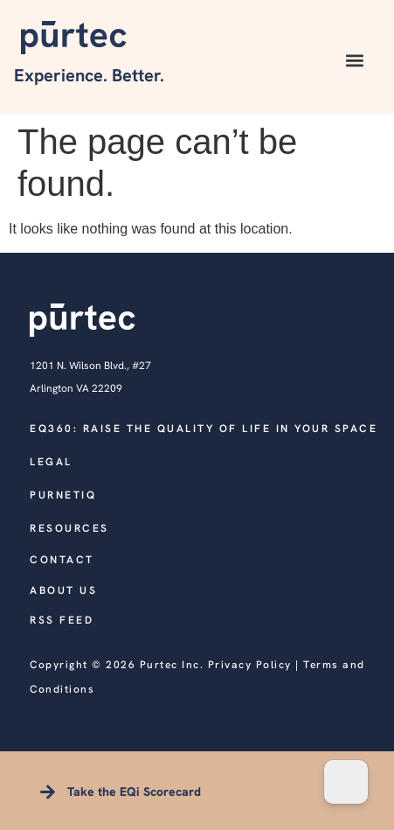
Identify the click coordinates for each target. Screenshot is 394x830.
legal (51, 462)
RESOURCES (69, 528)
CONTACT (62, 560)
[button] (355, 60)
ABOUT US (63, 590)
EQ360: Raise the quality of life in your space (203, 429)
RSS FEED (61, 620)
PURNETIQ (63, 495)
